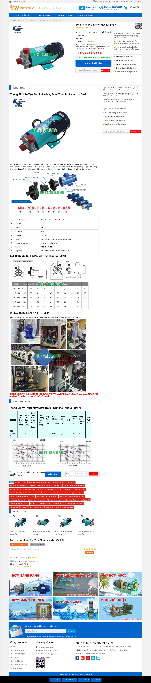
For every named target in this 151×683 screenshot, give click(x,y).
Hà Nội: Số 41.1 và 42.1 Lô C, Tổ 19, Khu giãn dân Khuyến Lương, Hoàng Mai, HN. (127, 35)
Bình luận (87, 27)
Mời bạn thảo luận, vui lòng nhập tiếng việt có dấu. (45, 551)
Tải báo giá (106, 32)
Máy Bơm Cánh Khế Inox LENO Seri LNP (61, 482)
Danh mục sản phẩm (23, 15)
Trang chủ (13, 20)
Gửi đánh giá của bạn (19, 544)
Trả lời (12, 566)
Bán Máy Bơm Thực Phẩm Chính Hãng (22, 489)
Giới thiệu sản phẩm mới (85, 15)
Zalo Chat (84, 679)
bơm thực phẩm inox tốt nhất (19, 503)
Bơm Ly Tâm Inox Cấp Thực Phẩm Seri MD (47, 20)
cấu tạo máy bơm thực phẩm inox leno (71, 496)
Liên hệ (139, 1)
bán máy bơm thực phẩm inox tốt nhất (22, 496)
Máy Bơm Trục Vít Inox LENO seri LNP (22, 486)
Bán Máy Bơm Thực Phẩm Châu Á (21, 493)
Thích (18, 566)
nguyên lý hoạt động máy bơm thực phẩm (76, 500)
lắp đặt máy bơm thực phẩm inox (47, 496)
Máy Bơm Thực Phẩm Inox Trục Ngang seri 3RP (30, 482)
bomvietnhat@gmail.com (128, 72)
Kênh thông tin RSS (15, 668)
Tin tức (70, 15)
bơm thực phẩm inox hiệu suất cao (21, 500)
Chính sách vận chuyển (17, 654)
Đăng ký (71, 631)
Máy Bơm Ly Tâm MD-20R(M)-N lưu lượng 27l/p (25, 507)
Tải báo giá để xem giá (89, 52)
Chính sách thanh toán (16, 650)
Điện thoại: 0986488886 (17, 1)
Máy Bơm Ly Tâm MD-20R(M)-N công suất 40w (68, 503)
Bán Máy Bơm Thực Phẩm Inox (74, 486)
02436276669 (52, 650)
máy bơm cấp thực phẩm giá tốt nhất (72, 493)
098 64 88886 (128, 57)
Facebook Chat (69, 679)
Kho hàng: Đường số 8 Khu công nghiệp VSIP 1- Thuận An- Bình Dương (126, 49)
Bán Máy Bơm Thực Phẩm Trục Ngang (49, 489)
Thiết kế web (75, 674)
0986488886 (50, 647)
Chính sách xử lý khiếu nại (18, 665)
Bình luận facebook (37, 544)
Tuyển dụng (124, 1)
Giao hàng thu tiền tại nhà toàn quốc (94, 58)
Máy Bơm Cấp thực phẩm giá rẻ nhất (46, 493)
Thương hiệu (59, 15)
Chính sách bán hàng (102, 1)
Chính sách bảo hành (16, 661)
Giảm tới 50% (91, 8)
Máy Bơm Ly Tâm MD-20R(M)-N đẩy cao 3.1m (58, 507)
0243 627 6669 (131, 68)
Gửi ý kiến (89, 552)
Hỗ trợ (132, 1)
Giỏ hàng (133, 7)
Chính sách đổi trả (15, 657)
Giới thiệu (116, 1)
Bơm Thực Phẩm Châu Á (25, 20)
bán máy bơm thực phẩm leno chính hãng (47, 500)
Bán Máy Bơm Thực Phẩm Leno (74, 489)
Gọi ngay (55, 679)
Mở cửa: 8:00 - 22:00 (113, 8)
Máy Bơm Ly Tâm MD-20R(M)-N (40, 503)
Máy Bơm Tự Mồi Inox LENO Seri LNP (49, 486)
